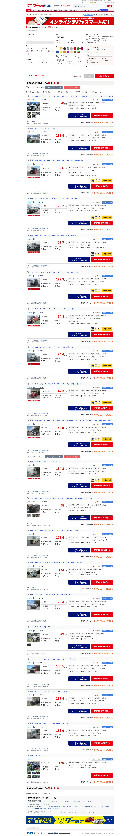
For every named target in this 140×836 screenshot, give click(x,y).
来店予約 (59, 57)
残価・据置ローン (93, 62)
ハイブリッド (54, 10)
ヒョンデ (60, 812)
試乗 (67, 57)
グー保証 (101, 38)
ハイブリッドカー (71, 64)
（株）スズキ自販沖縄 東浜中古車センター (38, 153)
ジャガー (85, 812)
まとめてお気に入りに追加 (54, 87)
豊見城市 (30, 801)
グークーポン (103, 40)
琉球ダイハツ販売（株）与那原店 (51, 808)
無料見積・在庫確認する (102, 115)
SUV (48, 10)
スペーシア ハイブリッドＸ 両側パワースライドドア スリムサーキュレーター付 (58, 562)
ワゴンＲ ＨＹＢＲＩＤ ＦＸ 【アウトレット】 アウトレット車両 (54, 309)
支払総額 (29, 51)
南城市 (62, 801)
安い (49, 92)
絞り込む (104, 76)
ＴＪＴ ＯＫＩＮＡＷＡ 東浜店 (35, 808)
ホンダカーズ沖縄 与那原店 (39, 806)
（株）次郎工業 (31, 781)
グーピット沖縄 (92, 10)
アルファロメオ (78, 812)
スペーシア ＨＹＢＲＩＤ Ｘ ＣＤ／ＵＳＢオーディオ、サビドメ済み (55, 659)
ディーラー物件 (91, 40)
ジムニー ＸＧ (39, 755)
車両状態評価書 (107, 180)
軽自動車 (39, 10)
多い (83, 92)
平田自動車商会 (31, 587)
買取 (98, 10)
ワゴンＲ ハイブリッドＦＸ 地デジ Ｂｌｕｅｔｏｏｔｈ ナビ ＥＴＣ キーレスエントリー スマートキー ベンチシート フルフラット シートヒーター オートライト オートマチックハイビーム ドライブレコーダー (74, 96)
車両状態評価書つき (104, 36)
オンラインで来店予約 (79, 115)
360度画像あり (91, 42)
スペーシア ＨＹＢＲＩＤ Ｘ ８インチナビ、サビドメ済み (52, 723)
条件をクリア (89, 76)
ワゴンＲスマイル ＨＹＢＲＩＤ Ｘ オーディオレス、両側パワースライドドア (58, 530)
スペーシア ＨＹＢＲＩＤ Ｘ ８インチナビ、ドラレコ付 (51, 691)
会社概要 (50, 833)
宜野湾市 (40, 801)
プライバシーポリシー (64, 833)
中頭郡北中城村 (55, 801)
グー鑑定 (70, 10)
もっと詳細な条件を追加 (37, 75)
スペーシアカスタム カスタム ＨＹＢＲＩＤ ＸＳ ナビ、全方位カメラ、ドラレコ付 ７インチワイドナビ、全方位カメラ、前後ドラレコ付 (74, 420)
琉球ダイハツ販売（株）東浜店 (76, 806)
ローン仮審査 (105, 60)
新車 (58, 62)
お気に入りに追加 (110, 2)
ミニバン (44, 10)
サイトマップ (86, 2)
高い (54, 92)
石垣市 (34, 801)
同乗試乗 (78, 57)
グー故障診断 (90, 38)
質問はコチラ (95, 2)
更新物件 (78, 62)
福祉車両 (60, 10)
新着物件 (68, 62)
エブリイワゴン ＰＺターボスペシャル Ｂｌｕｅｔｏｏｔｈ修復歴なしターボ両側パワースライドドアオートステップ (68, 498)
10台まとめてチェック (33, 87)
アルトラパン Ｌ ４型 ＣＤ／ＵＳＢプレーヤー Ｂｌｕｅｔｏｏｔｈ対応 (56, 272)
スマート (54, 812)
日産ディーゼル (40, 812)
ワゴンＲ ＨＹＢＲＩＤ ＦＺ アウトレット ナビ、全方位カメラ (54, 347)
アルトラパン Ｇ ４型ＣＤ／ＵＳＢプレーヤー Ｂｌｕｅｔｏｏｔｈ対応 (56, 198)
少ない (88, 92)
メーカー (33, 10)
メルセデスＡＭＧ (32, 812)
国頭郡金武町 (68, 801)
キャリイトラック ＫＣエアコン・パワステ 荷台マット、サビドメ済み (55, 235)
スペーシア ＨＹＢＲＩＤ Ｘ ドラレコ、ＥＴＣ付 (49, 461)
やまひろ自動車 (31, 121)
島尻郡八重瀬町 (76, 801)
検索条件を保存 (78, 76)
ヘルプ (102, 2)
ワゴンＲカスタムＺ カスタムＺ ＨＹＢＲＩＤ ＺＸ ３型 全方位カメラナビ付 (58, 384)
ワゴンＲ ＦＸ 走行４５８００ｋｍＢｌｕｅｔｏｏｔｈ (51, 627)
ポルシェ (91, 812)
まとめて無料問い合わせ (72, 87)
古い (38, 92)
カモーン (29, 523)
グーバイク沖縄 (104, 10)
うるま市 (83, 801)
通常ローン (91, 60)
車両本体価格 (38, 51)
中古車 (28, 10)
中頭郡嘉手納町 (46, 801)
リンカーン (48, 812)
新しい (33, 92)
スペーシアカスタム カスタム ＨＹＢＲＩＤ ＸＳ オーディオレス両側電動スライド (60, 160)
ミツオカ (71, 812)
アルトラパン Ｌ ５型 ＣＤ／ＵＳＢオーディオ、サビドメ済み (53, 594)
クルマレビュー (83, 10)
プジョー (66, 812)
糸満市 (88, 801)
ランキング (76, 10)
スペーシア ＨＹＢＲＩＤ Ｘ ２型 (45, 128)
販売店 (80, 6)
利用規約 (56, 833)
